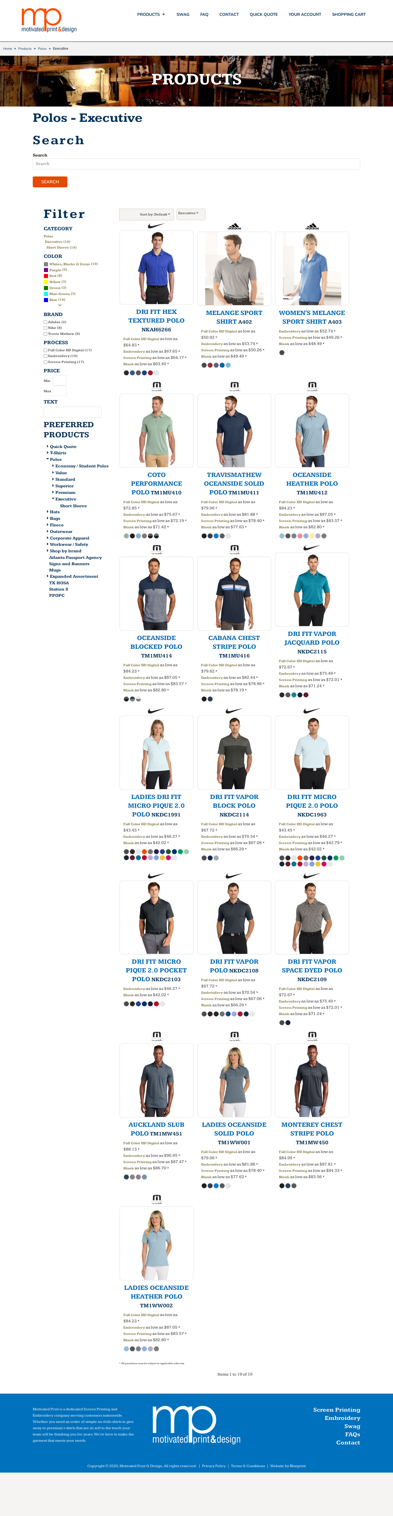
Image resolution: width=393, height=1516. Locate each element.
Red (52, 276)
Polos (42, 48)
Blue (53, 300)
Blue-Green (59, 294)
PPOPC (56, 595)
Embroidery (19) (63, 356)
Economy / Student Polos (82, 466)
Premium (65, 492)
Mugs (55, 570)
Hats (55, 512)
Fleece (57, 525)
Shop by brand (66, 551)
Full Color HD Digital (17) (70, 350)
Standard (65, 479)
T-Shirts (58, 453)
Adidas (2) (57, 322)
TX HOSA (59, 583)
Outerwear (61, 531)
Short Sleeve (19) (61, 247)
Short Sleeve (73, 506)
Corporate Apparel (69, 538)
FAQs (352, 1434)
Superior (64, 486)
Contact (348, 1442)
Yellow (55, 282)
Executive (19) (57, 242)
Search (40, 155)
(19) (71, 264)
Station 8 (58, 589)
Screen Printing (137, 358)
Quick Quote (63, 446)
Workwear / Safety (69, 544)
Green (55, 288)
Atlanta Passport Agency (75, 557)
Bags (55, 518)
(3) (55, 281)
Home (7, 48)
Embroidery (134, 351)
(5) (55, 269)
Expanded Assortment (74, 576)
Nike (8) (55, 328)
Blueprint (298, 1466)
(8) (53, 275)
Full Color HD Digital (141, 339)
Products (25, 48)
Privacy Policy (214, 1466)
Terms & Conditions (248, 1466)
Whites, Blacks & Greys (69, 264)
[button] (196, 1426)
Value (61, 473)
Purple (55, 270)
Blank (128, 364)
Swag (352, 1426)
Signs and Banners (69, 564)
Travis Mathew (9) (64, 334)
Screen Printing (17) (66, 362)
